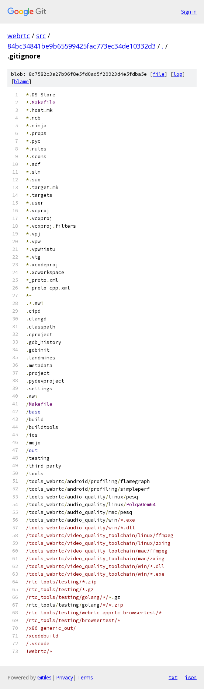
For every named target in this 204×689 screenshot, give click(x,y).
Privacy (64, 677)
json (191, 677)
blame (21, 81)
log (177, 74)
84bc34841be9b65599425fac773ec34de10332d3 (81, 46)
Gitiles (44, 677)
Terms (85, 677)
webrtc (18, 35)
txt (173, 677)
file (159, 74)
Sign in (189, 11)
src (41, 35)
